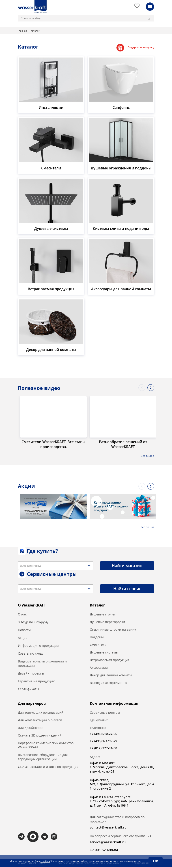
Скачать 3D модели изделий (40, 735)
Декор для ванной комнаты (111, 675)
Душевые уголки (102, 614)
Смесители (98, 645)
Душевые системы (104, 652)
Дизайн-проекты (31, 673)
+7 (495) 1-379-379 (103, 741)
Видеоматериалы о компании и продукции (42, 663)
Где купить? (99, 720)
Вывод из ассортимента (108, 683)
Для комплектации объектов (40, 720)
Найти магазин (127, 565)
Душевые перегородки (107, 622)
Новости (24, 630)
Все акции (147, 527)
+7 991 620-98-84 (104, 850)
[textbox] (31, 565)
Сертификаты (28, 689)
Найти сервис (127, 588)
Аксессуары (99, 667)
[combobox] (55, 565)
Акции (23, 638)
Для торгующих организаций (40, 712)
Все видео (147, 456)
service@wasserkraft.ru (108, 842)
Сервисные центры (105, 712)
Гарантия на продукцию (37, 681)
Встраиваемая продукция (109, 660)
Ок (155, 860)
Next (150, 387)
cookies (45, 861)
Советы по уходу (30, 653)
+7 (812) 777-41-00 (103, 748)
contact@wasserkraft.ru (108, 827)
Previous (141, 387)
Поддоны (97, 637)
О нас (22, 614)
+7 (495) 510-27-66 (103, 734)
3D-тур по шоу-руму (33, 622)
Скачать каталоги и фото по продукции (48, 766)
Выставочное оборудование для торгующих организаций (43, 757)
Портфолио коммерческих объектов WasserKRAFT (45, 745)
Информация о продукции (38, 645)
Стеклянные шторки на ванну (113, 629)
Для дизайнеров (30, 728)
